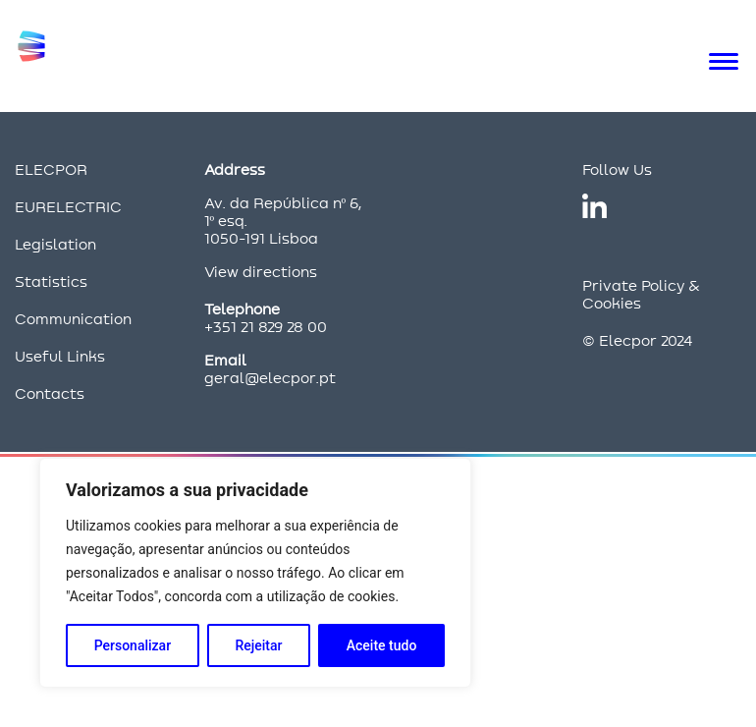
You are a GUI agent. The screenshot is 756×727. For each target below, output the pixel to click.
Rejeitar (258, 645)
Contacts (49, 393)
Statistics (51, 281)
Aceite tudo (382, 645)
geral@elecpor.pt (270, 377)
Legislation (55, 244)
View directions (260, 271)
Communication (73, 318)
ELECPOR (51, 169)
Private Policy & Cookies (641, 294)
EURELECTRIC (68, 206)
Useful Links (60, 356)
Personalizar (132, 645)
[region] (255, 573)
